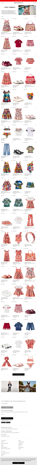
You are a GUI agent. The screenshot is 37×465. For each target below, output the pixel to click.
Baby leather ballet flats (4, 298)
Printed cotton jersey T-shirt (17, 192)
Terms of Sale (3, 451)
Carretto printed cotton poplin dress (6, 33)
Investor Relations (21, 447)
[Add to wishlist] (23, 18)
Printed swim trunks (27, 192)
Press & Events (20, 444)
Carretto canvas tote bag (28, 33)
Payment (2, 444)
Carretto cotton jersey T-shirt (17, 139)
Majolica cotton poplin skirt (5, 86)
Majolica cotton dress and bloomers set (18, 298)
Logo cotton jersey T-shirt (16, 351)
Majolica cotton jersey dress (17, 263)
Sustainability (20, 443)
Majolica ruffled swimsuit (16, 245)
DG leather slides (15, 86)
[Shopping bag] (35, 3)
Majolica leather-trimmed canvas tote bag (31, 263)
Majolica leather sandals (28, 121)
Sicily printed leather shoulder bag (30, 86)
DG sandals (26, 316)
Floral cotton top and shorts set (5, 192)
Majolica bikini (27, 369)
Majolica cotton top (27, 68)
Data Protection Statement (27, 460)
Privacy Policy (3, 454)
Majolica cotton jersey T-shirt (17, 68)
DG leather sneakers (4, 351)
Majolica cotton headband (28, 245)
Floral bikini (3, 139)
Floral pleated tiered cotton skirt (5, 121)
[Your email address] (14, 404)
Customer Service (3, 440)
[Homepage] (18, 2)
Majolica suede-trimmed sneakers (6, 68)
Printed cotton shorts (16, 316)
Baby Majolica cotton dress (28, 298)
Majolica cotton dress (4, 245)
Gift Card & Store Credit (4, 443)
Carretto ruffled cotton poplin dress (18, 121)
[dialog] (18, 461)
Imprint (2, 455)
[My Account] (34, 3)
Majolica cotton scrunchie (4, 369)
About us (19, 440)
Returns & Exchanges (4, 447)
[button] (7, 418)
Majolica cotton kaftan (28, 351)
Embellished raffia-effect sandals (17, 33)
